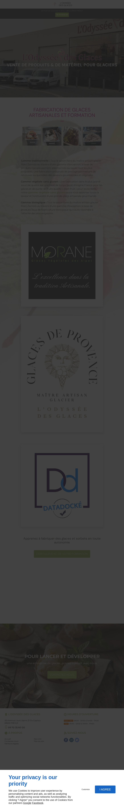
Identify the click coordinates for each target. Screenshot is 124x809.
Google (27, 803)
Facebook (37, 803)
